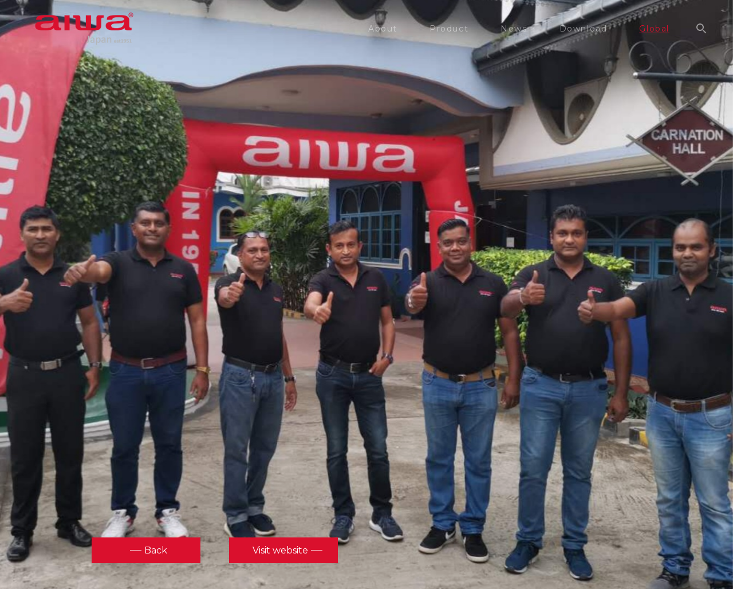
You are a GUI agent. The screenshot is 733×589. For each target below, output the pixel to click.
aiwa (84, 28)
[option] (366, 293)
